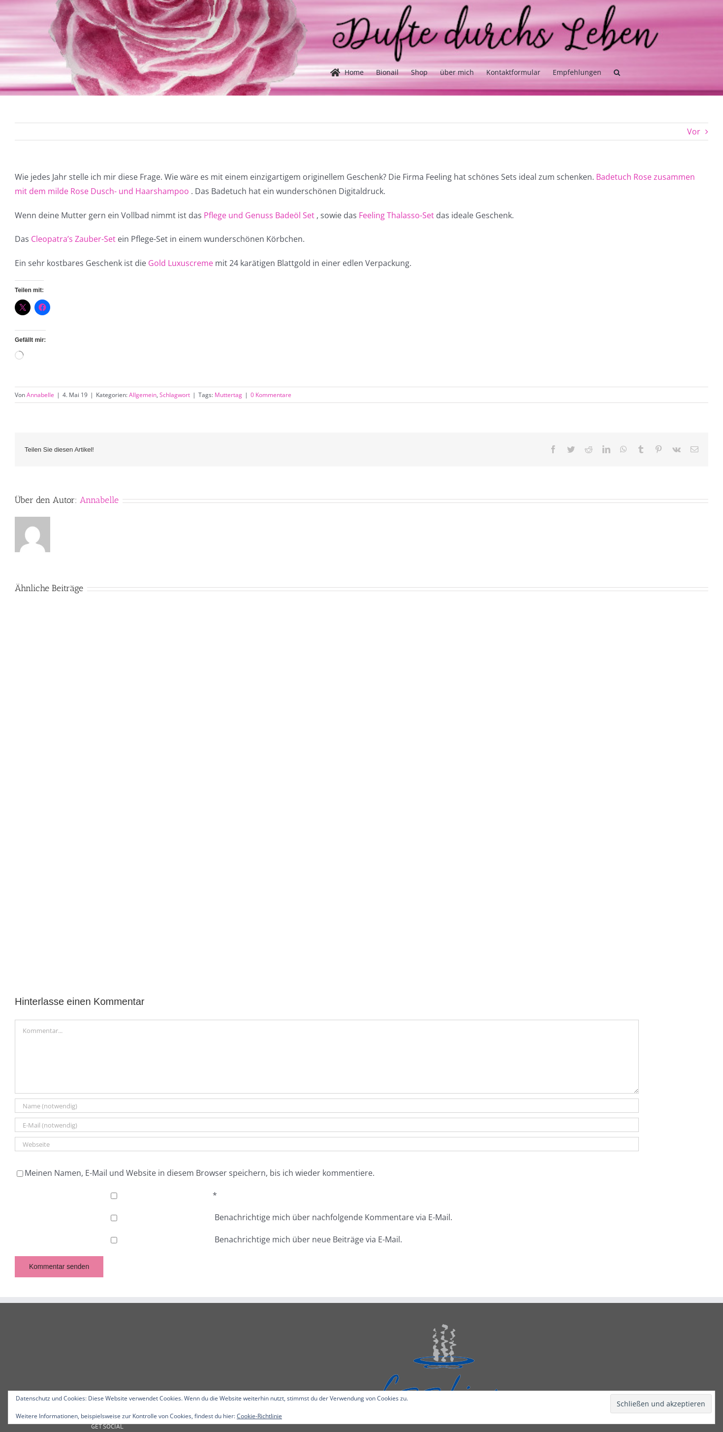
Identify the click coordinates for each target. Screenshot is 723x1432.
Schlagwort (174, 395)
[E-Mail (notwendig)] (327, 1125)
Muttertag (228, 395)
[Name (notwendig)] (327, 1106)
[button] (617, 72)
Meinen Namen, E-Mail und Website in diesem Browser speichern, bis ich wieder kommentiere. (200, 1172)
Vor (693, 131)
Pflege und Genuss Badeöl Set (259, 215)
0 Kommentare (271, 395)
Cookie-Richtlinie (259, 1416)
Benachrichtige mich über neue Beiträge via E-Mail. (308, 1239)
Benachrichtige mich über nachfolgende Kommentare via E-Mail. (333, 1217)
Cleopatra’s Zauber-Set (73, 238)
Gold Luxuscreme (180, 263)
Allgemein (143, 395)
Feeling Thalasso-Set (396, 215)
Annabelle (40, 395)
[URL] (327, 1144)
